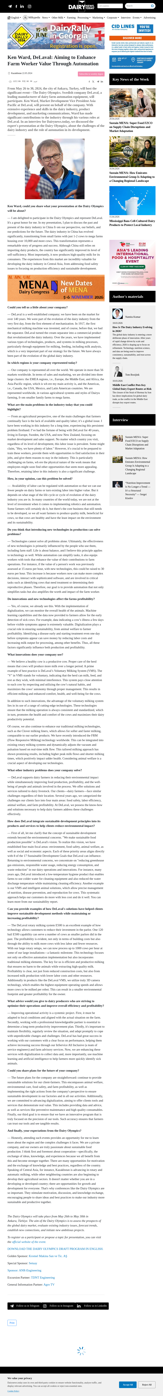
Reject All (147, 1385)
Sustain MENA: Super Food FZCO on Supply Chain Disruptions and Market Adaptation (130, 127)
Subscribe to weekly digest (91, 74)
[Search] (137, 6)
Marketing (97, 17)
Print (12, 1322)
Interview (126, 17)
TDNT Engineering (43, 1277)
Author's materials (128, 296)
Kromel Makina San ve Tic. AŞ (48, 1256)
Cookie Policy (13, 1391)
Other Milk (57, 17)
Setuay (33, 1263)
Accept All (128, 1385)
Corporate (112, 17)
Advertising (149, 17)
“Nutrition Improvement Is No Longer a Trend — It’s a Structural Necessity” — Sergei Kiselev (137, 491)
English (13, 17)
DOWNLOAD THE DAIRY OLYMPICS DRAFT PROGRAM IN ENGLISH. (55, 1249)
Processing (83, 17)
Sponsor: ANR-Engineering (24, 1270)
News (45, 17)
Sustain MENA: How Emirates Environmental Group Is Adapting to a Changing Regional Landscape (132, 176)
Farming (71, 17)
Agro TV (48, 1284)
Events (136, 17)
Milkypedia (31, 17)
